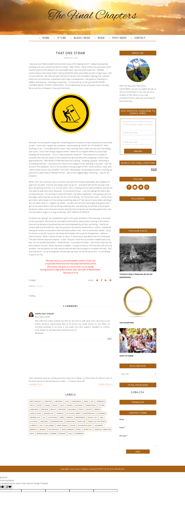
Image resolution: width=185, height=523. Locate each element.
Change (47, 405)
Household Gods (85, 425)
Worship (62, 433)
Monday (43, 429)
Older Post (105, 384)
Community (100, 401)
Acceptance (52, 417)
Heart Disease (62, 425)
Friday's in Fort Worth (97, 421)
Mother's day (54, 429)
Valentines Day (89, 413)
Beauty (53, 409)
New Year (44, 409)
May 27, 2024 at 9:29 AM (42, 317)
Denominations (57, 421)
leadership (79, 433)
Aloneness (101, 413)
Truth (32, 405)
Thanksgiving (90, 405)
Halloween (49, 425)
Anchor (39, 286)
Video (32, 433)
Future (101, 405)
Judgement (98, 425)
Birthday (62, 409)
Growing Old (35, 417)
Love (67, 401)
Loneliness (34, 409)
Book (39, 405)
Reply (109, 339)
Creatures (44, 421)
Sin (92, 401)
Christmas (58, 401)
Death (81, 409)
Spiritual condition (103, 429)
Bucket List (92, 417)
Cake (101, 417)
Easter (89, 409)
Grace (86, 401)
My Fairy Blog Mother (116, 469)
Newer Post (37, 384)
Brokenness (80, 417)
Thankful (60, 413)
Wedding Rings (42, 433)
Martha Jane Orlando (44, 313)
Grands (97, 409)
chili (70, 433)
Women (53, 433)
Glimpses (33, 425)
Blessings (72, 409)
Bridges (70, 417)
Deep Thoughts (36, 401)
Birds (62, 417)
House (72, 425)
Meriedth (33, 429)
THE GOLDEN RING (126, 323)
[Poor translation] (8, 487)
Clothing (33, 421)
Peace (55, 405)
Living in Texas (35, 413)
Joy (44, 417)
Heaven (70, 405)
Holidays (78, 405)
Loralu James (74, 469)
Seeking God (49, 413)
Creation (48, 401)
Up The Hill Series (73, 413)
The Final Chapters (92, 16)
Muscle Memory (68, 429)
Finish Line (81, 421)
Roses (78, 429)
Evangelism (70, 421)
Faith (62, 405)
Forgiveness (76, 401)
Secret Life (88, 429)
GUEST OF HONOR (126, 356)
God (41, 425)
